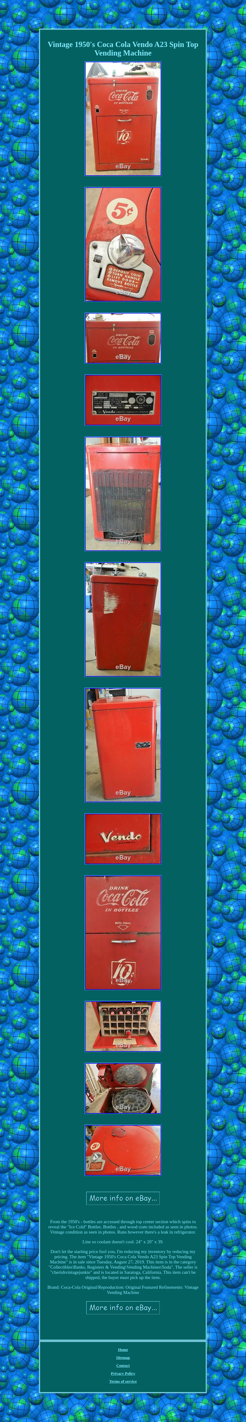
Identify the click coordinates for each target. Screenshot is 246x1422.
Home (123, 1349)
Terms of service (123, 1381)
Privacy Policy (123, 1373)
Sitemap (123, 1357)
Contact (123, 1365)
